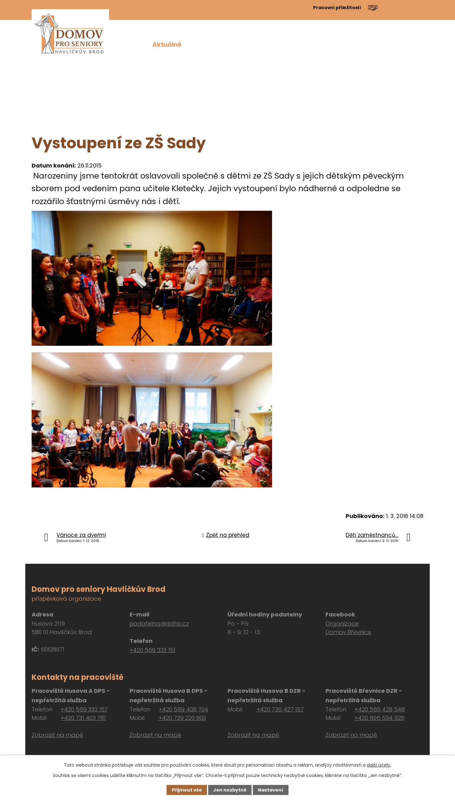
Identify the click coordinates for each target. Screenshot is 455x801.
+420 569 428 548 (380, 709)
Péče (297, 44)
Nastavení (270, 790)
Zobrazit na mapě (57, 735)
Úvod (135, 44)
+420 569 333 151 (152, 650)
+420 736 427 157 (280, 709)
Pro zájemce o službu (249, 44)
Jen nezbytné (229, 790)
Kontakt (410, 44)
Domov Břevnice (348, 632)
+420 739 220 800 (182, 718)
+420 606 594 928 (379, 718)
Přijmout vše (187, 790)
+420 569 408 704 (183, 709)
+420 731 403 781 (83, 718)
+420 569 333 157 (84, 709)
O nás (198, 44)
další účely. (379, 765)
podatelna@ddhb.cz (159, 623)
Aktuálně (166, 44)
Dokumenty (331, 44)
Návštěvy (374, 44)
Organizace (342, 623)
